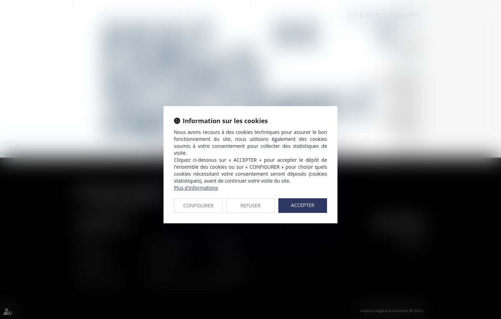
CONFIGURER (198, 205)
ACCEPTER (303, 205)
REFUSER (250, 205)
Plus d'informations (196, 187)
